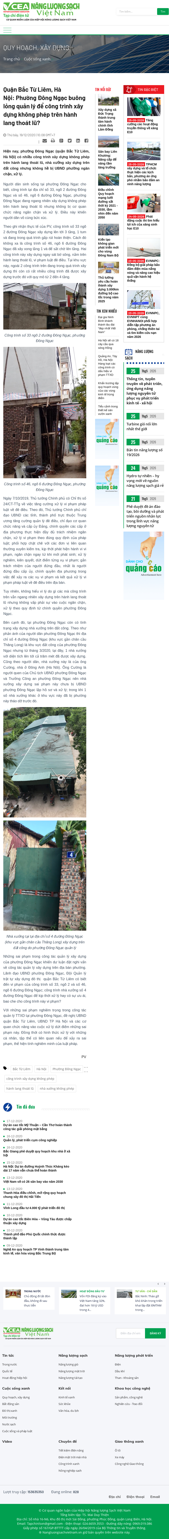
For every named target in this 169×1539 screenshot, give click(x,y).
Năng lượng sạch (73, 1355)
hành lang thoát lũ (20, 1088)
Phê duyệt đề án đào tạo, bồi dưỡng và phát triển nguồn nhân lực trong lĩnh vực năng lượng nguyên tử (145, 516)
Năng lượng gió (68, 1364)
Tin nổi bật (103, 89)
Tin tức (8, 1355)
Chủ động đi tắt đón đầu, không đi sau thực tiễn (37, 1300)
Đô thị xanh (9, 1411)
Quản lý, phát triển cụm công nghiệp (30, 1140)
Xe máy (119, 1457)
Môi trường (9, 1417)
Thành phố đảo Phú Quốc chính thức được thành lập (34, 1236)
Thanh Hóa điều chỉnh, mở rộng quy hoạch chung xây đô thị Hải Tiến (34, 1195)
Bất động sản (10, 1404)
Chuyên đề (68, 1441)
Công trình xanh (69, 1464)
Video (7, 1441)
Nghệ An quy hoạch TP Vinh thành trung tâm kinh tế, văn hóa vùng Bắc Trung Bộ (36, 1251)
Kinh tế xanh (67, 1397)
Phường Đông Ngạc (67, 1069)
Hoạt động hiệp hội (14, 1378)
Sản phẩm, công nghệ (129, 1397)
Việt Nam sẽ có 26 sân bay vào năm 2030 (33, 1181)
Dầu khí (120, 1371)
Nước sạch (9, 1424)
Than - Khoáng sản (127, 1378)
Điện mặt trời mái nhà (72, 1457)
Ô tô (118, 1450)
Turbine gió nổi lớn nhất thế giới (142, 426)
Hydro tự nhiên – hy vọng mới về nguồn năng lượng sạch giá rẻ (145, 480)
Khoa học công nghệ (132, 1388)
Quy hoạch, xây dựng (16, 1397)
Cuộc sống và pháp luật (17, 1431)
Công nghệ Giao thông (129, 1464)
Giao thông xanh (129, 1441)
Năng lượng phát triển (134, 1355)
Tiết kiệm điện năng (71, 1450)
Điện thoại (135, 1496)
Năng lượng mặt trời (72, 1371)
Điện (118, 1364)
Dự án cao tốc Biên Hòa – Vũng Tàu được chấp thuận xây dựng (37, 1221)
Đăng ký (155, 1333)
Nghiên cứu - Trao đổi (128, 1404)
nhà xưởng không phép (57, 1088)
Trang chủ (11, 59)
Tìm (163, 11)
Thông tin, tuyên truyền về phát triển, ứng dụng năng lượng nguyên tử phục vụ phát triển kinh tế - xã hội (145, 390)
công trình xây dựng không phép (30, 1079)
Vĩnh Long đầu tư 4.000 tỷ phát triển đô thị (34, 1208)
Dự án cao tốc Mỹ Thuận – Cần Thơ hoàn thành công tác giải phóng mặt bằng (37, 1127)
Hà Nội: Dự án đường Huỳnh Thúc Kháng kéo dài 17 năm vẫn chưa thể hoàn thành (36, 1168)
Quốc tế (7, 1371)
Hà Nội (41, 1069)
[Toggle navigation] (7, 31)
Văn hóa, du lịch (69, 1411)
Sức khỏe (64, 1404)
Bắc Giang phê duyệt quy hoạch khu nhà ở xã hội (36, 1153)
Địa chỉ (115, 1496)
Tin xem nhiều (107, 311)
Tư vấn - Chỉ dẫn (146, 1291)
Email (155, 1496)
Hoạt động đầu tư (92, 1291)
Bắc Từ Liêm (21, 1069)
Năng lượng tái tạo (71, 1378)
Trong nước (32, 1291)
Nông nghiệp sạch (70, 1471)
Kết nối (65, 1388)
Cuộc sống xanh (37, 59)
